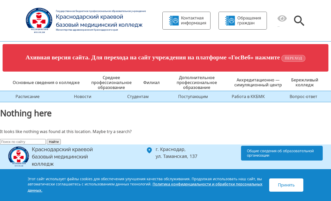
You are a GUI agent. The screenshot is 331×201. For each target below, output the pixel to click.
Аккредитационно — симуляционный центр (258, 82)
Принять (286, 185)
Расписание (28, 96)
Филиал (151, 82)
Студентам (138, 96)
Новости (82, 96)
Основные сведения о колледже (46, 82)
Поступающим (193, 96)
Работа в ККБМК (248, 96)
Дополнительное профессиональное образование (197, 82)
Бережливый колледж (304, 82)
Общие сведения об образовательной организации (280, 153)
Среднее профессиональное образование (111, 82)
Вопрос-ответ (303, 96)
